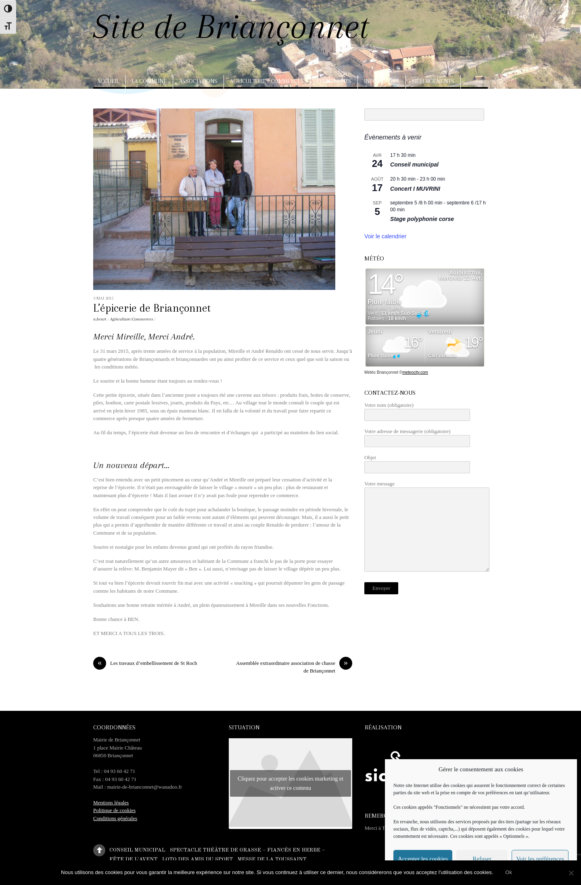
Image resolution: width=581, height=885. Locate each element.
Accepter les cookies (423, 859)
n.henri (99, 319)
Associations (198, 81)
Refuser (481, 859)
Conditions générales (115, 818)
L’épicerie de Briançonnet (152, 308)
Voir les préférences (540, 859)
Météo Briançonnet (381, 372)
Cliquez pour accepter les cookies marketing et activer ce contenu (290, 783)
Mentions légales (111, 803)
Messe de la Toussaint (271, 859)
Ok (508, 872)
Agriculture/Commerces (131, 319)
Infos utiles (381, 81)
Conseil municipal (414, 164)
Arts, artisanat (121, 99)
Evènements (333, 81)
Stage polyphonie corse (422, 219)
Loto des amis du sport (197, 859)
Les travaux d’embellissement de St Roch (145, 663)
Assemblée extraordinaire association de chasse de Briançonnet (294, 666)
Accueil (108, 81)
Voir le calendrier (385, 236)
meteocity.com (415, 372)
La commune (149, 81)
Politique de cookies (114, 810)
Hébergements (433, 81)
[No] (571, 873)
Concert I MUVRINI (415, 188)
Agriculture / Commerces (267, 81)
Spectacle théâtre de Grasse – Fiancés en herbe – (247, 849)
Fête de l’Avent (133, 859)
